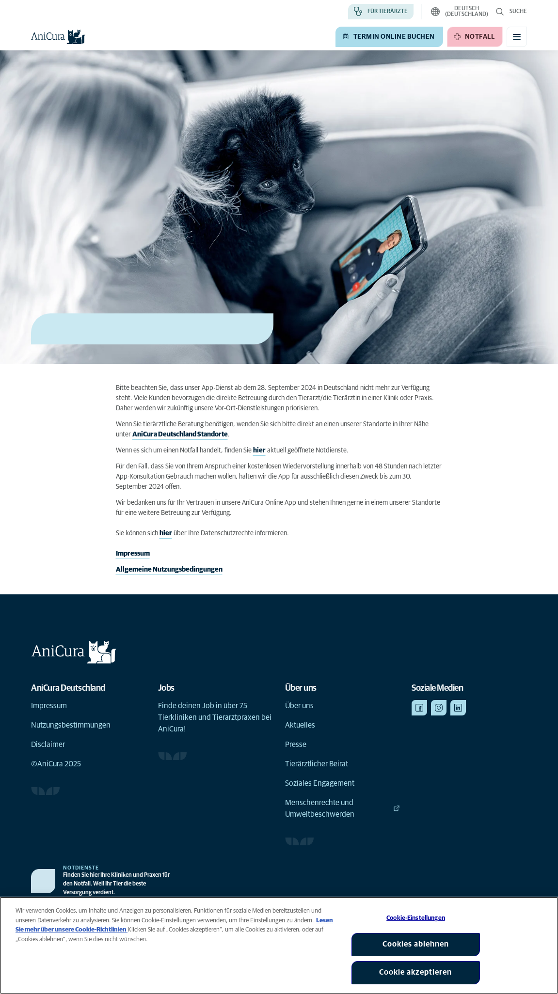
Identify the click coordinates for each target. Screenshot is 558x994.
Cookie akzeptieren (415, 972)
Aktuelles (300, 725)
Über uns (299, 706)
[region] (279, 945)
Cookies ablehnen (416, 944)
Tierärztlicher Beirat (316, 764)
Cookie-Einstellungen (415, 918)
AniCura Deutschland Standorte (180, 434)
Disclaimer (48, 744)
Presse (295, 744)
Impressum (133, 553)
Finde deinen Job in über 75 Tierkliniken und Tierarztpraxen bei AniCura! (214, 717)
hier (259, 450)
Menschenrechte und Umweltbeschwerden (342, 808)
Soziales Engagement (319, 783)
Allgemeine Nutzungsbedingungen (169, 569)
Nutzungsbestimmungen (71, 725)
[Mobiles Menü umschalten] (517, 37)
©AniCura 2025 (56, 764)
